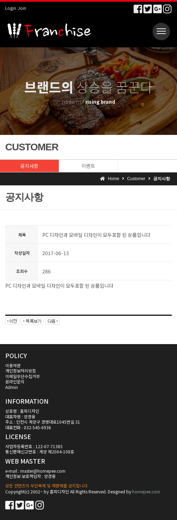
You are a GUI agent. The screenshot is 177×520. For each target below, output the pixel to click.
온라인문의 (14, 381)
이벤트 (88, 165)
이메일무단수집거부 (22, 376)
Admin (11, 387)
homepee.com (146, 491)
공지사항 (29, 165)
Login (10, 8)
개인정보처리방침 (20, 371)
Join (22, 8)
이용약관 (13, 365)
